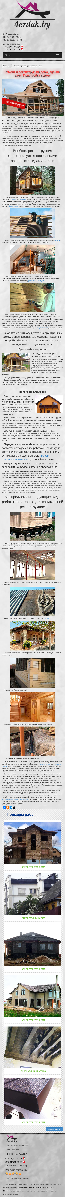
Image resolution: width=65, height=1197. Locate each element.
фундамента (13, 206)
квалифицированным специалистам (15, 799)
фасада (46, 618)
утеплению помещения (36, 281)
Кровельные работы (40, 1191)
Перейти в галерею (54, 1129)
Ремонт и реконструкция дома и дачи (28, 66)
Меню (8, 55)
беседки (23, 199)
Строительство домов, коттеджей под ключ (32, 1187)
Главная (6, 66)
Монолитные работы (10, 1191)
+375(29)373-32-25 (11, 47)
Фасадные (52, 1191)
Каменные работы (25, 1191)
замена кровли (45, 764)
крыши (57, 240)
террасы (13, 199)
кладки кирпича (42, 328)
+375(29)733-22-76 (11, 50)
